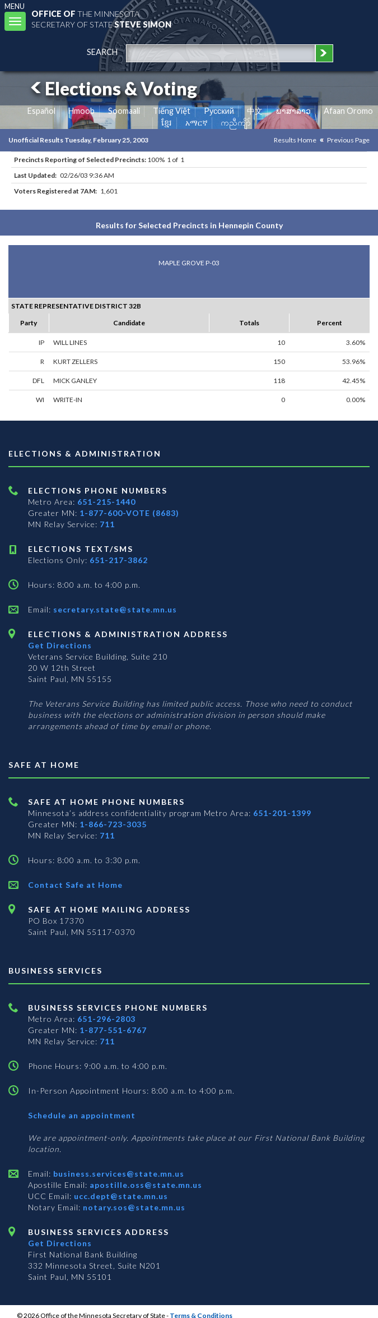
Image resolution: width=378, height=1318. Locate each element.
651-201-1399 (282, 813)
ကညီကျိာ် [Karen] (236, 122)
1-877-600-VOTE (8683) (129, 513)
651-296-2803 (106, 1019)
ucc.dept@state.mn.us (120, 1196)
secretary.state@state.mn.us (114, 609)
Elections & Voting (112, 88)
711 (107, 524)
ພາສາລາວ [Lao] (293, 111)
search (102, 52)
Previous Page (348, 140)
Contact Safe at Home (75, 885)
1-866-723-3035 (113, 824)
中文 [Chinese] (255, 111)
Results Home (295, 140)
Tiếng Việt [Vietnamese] (171, 111)
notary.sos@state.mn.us (133, 1207)
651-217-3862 (119, 560)
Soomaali (124, 111)
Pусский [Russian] (219, 111)
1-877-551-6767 (113, 1030)
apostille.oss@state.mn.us (144, 1185)
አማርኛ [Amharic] (196, 122)
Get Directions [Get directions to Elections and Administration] (60, 645)
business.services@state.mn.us (117, 1173)
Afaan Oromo (348, 111)
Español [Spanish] (41, 111)
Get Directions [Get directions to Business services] (60, 1243)
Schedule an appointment (82, 1115)
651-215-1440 (106, 501)
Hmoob (81, 111)
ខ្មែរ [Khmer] (166, 122)
